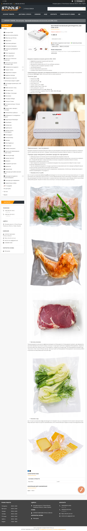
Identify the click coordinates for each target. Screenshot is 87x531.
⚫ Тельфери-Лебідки (9, 98)
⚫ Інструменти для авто (10, 163)
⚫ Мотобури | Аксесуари (10, 93)
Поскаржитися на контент (46, 529)
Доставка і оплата (25, 14)
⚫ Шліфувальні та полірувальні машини (12, 116)
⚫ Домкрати (7, 161)
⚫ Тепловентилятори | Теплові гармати (12, 104)
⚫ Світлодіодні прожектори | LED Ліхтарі (12, 84)
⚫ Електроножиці (8, 137)
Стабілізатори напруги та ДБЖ (11, 80)
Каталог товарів (8, 14)
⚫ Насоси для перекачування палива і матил (11, 152)
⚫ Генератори (7, 145)
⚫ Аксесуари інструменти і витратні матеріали (11, 176)
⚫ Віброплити (7, 40)
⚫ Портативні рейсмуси (10, 43)
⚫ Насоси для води (9, 155)
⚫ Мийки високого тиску (10, 87)
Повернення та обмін (67, 14)
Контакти (53, 14)
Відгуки (5, 194)
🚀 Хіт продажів (8, 185)
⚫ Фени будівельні (9, 143)
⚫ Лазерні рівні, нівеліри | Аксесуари (10, 109)
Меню (5, 28)
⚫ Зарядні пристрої (9, 158)
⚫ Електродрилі (8, 134)
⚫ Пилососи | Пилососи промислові (10, 59)
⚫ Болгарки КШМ (8, 32)
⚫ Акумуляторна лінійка (10, 183)
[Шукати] (84, 8)
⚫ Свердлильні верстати (10, 78)
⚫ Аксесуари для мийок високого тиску (12, 172)
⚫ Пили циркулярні (9, 55)
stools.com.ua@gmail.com (11, 240)
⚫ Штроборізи (7, 122)
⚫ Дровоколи (7, 166)
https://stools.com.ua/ (10, 238)
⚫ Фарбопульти (8, 127)
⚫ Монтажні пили (8, 90)
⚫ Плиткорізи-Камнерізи (10, 46)
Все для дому (20, 20)
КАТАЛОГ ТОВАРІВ (10, 20)
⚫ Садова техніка (8, 69)
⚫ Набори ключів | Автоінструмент (8, 131)
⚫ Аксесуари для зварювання (11, 180)
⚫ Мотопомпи (7, 96)
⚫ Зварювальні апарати (10, 72)
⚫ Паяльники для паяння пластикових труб (10, 63)
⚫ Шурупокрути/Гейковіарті (11, 119)
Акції (45, 14)
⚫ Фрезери (7, 140)
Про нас (6, 191)
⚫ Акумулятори (8, 169)
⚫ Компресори (8, 125)
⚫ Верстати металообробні (11, 35)
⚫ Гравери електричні (9, 148)
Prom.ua (52, 527)
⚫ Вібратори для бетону (10, 38)
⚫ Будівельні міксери (9, 75)
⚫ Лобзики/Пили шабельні (11, 112)
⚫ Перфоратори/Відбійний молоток (11, 49)
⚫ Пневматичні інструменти (11, 67)
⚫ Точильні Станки (9, 101)
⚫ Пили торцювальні (9, 53)
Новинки (38, 14)
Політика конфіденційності (59, 529)
